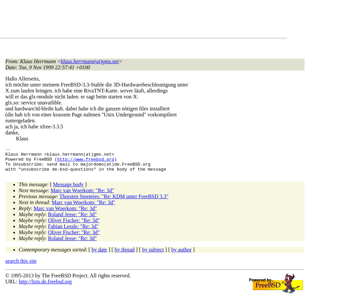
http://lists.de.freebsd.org (45, 286)
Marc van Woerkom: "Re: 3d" (82, 195)
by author (181, 254)
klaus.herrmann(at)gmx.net (90, 61)
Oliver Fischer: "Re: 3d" (74, 225)
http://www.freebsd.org (85, 162)
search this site (21, 266)
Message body (68, 189)
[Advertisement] (126, 20)
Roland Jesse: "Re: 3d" (72, 219)
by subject (153, 254)
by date (99, 254)
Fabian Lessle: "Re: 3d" (73, 231)
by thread (125, 254)
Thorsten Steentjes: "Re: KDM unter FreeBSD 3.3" (114, 201)
